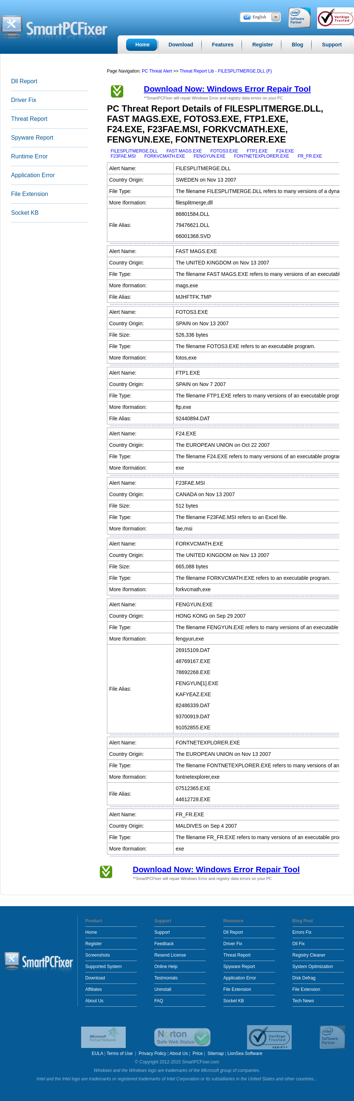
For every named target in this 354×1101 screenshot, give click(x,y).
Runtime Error (29, 156)
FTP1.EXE (257, 151)
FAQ (158, 1000)
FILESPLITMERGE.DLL (134, 151)
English (259, 17)
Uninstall (162, 989)
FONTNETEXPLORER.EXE (261, 156)
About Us (94, 1000)
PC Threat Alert (157, 71)
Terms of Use (120, 1053)
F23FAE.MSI (123, 156)
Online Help (165, 966)
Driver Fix (23, 100)
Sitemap (216, 1053)
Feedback (164, 943)
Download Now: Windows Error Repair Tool (227, 89)
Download (95, 978)
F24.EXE (285, 151)
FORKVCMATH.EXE (164, 156)
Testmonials (165, 978)
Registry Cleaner (308, 955)
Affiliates (93, 989)
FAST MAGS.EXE (184, 151)
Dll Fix (298, 943)
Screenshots (97, 955)
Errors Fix (302, 932)
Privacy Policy (152, 1053)
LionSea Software (245, 1053)
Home (91, 932)
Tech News (303, 1000)
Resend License (170, 955)
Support (162, 932)
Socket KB (25, 213)
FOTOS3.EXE (224, 151)
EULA (97, 1053)
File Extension (29, 194)
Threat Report (29, 119)
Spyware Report (32, 137)
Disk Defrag (304, 978)
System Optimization (312, 966)
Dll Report (24, 81)
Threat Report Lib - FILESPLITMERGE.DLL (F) (226, 71)
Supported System (103, 966)
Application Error (33, 175)
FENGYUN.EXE (209, 156)
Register (93, 943)
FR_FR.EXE (310, 156)
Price (197, 1053)
